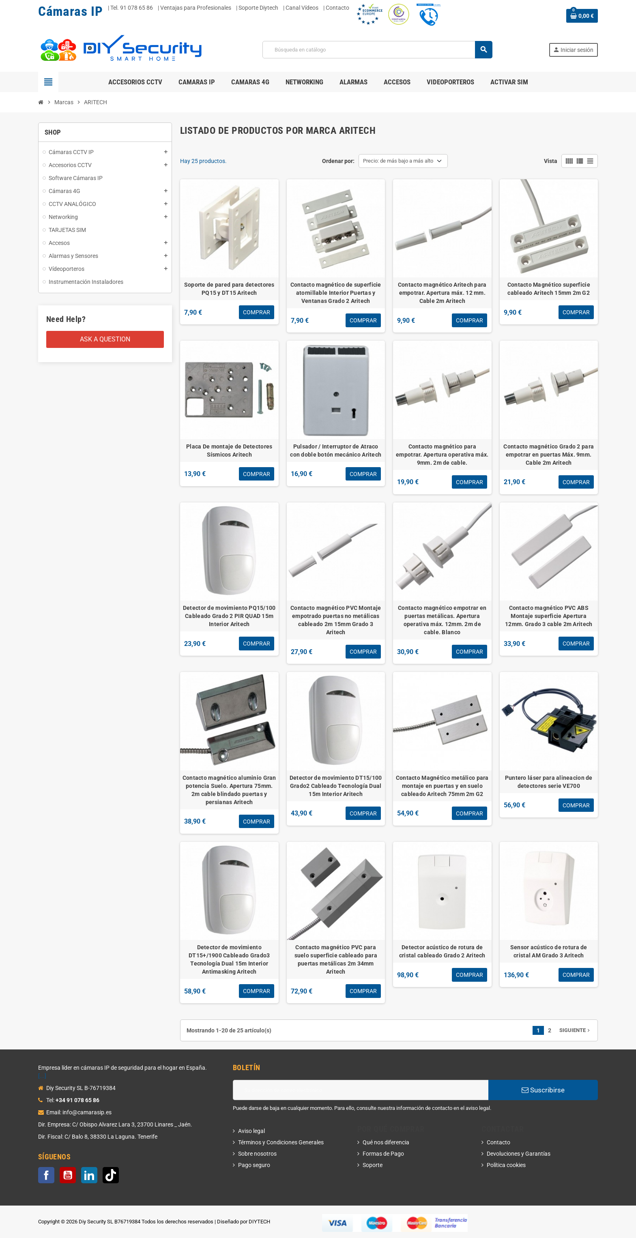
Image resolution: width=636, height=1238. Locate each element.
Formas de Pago (383, 1153)
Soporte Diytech (258, 7)
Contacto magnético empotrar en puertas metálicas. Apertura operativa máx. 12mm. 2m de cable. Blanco (442, 620)
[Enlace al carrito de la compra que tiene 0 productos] (582, 16)
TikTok (111, 1175)
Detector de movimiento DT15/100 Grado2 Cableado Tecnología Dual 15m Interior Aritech (336, 786)
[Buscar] (377, 49)
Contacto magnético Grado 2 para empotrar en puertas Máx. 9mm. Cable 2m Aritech (548, 454)
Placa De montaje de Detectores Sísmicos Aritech (229, 450)
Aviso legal (251, 1131)
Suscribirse (543, 1090)
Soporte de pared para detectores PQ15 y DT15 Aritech (229, 288)
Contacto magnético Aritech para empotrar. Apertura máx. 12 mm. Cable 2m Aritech (442, 292)
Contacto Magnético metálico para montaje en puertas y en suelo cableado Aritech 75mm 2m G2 (442, 786)
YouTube (68, 1175)
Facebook (46, 1175)
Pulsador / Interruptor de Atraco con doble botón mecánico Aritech (335, 450)
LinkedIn (89, 1175)
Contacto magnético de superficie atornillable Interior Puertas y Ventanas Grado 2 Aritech (335, 292)
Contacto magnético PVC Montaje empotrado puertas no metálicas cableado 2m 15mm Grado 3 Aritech (335, 620)
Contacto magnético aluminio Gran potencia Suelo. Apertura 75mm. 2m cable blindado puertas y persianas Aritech (229, 790)
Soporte (372, 1165)
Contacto (498, 1142)
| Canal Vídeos (300, 7)
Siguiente (575, 1030)
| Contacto (336, 7)
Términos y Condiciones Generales (281, 1142)
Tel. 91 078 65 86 (131, 7)
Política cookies (506, 1165)
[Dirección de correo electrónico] (360, 1090)
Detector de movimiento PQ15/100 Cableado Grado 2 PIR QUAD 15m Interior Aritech (229, 616)
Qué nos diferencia (386, 1142)
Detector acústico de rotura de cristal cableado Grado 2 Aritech (442, 951)
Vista (550, 161)
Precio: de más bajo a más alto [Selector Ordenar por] (398, 161)
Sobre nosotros (257, 1153)
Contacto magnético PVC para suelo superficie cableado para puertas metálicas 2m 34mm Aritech (335, 959)
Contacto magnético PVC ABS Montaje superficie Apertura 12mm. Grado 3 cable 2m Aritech (548, 616)
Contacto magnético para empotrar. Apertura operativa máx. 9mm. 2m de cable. (442, 454)
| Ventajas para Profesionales (194, 7)
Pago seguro (254, 1165)
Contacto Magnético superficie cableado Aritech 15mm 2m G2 (548, 288)
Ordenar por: (338, 161)
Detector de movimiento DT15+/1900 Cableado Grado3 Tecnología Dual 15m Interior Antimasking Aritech (229, 959)
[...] (42, 1076)
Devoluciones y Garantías (518, 1153)
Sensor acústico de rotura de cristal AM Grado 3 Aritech (548, 951)
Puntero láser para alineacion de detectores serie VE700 (549, 782)
